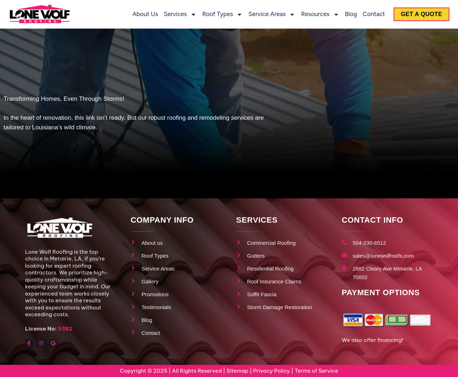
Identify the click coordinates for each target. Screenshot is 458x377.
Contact (371, 14)
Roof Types (219, 14)
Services (177, 14)
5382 (65, 328)
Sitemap (237, 370)
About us (142, 14)
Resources (317, 14)
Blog (348, 14)
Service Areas (268, 14)
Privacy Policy (271, 370)
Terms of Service (316, 370)
